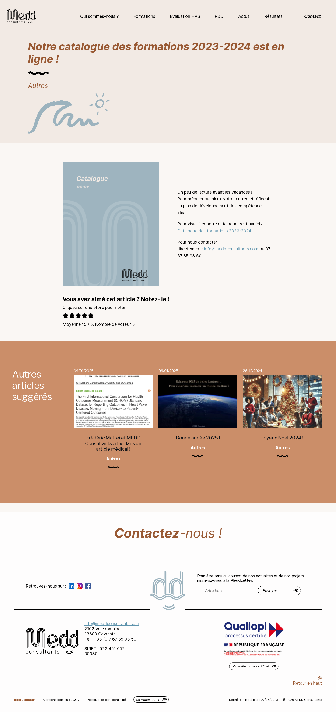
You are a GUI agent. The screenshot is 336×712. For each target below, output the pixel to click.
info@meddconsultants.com (231, 248)
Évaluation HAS (185, 16)
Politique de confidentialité (106, 699)
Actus (243, 16)
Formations (144, 16)
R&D (219, 16)
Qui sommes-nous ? (99, 16)
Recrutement (24, 699)
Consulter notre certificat (251, 666)
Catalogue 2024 (147, 699)
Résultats (273, 16)
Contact (312, 16)
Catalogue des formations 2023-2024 (214, 230)
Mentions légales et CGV (61, 699)
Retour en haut (307, 683)
